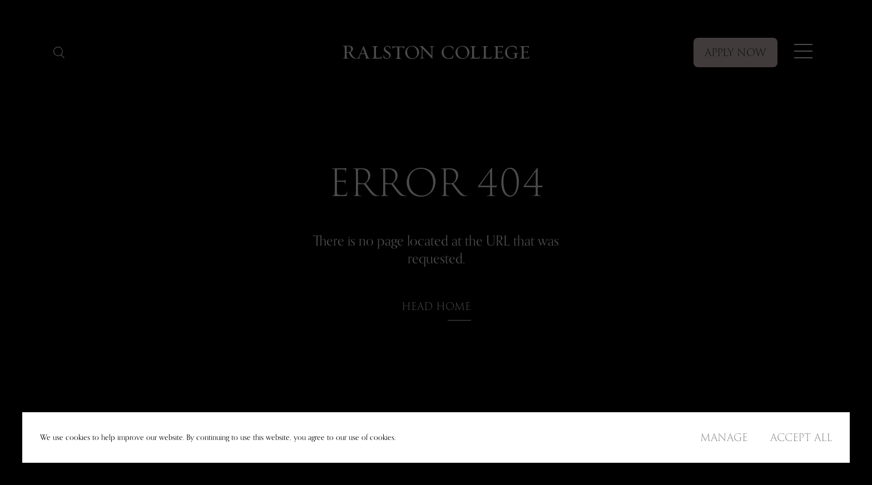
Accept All (801, 437)
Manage (724, 437)
